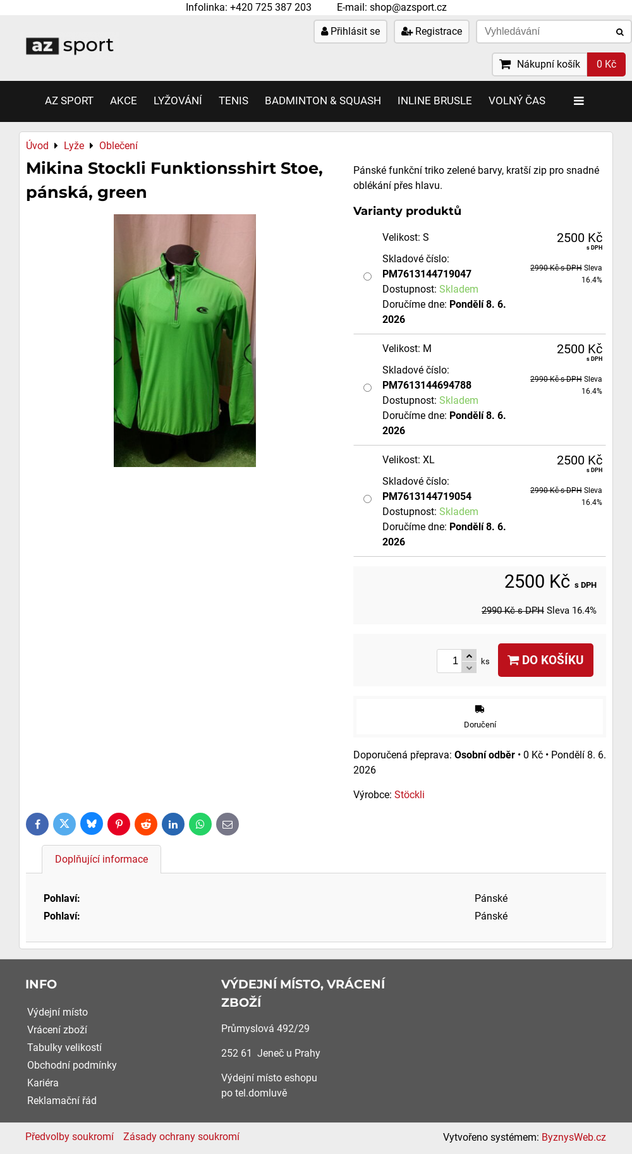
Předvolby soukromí (69, 1137)
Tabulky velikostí (64, 1048)
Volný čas (517, 101)
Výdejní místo (57, 1012)
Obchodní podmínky (72, 1065)
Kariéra (43, 1083)
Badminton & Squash (323, 101)
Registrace (431, 31)
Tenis (233, 101)
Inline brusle (435, 101)
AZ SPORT (69, 101)
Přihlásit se (350, 31)
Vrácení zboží (57, 1030)
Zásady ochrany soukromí (181, 1137)
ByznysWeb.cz (574, 1137)
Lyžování (178, 101)
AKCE (123, 101)
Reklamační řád (62, 1101)
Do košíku (545, 660)
